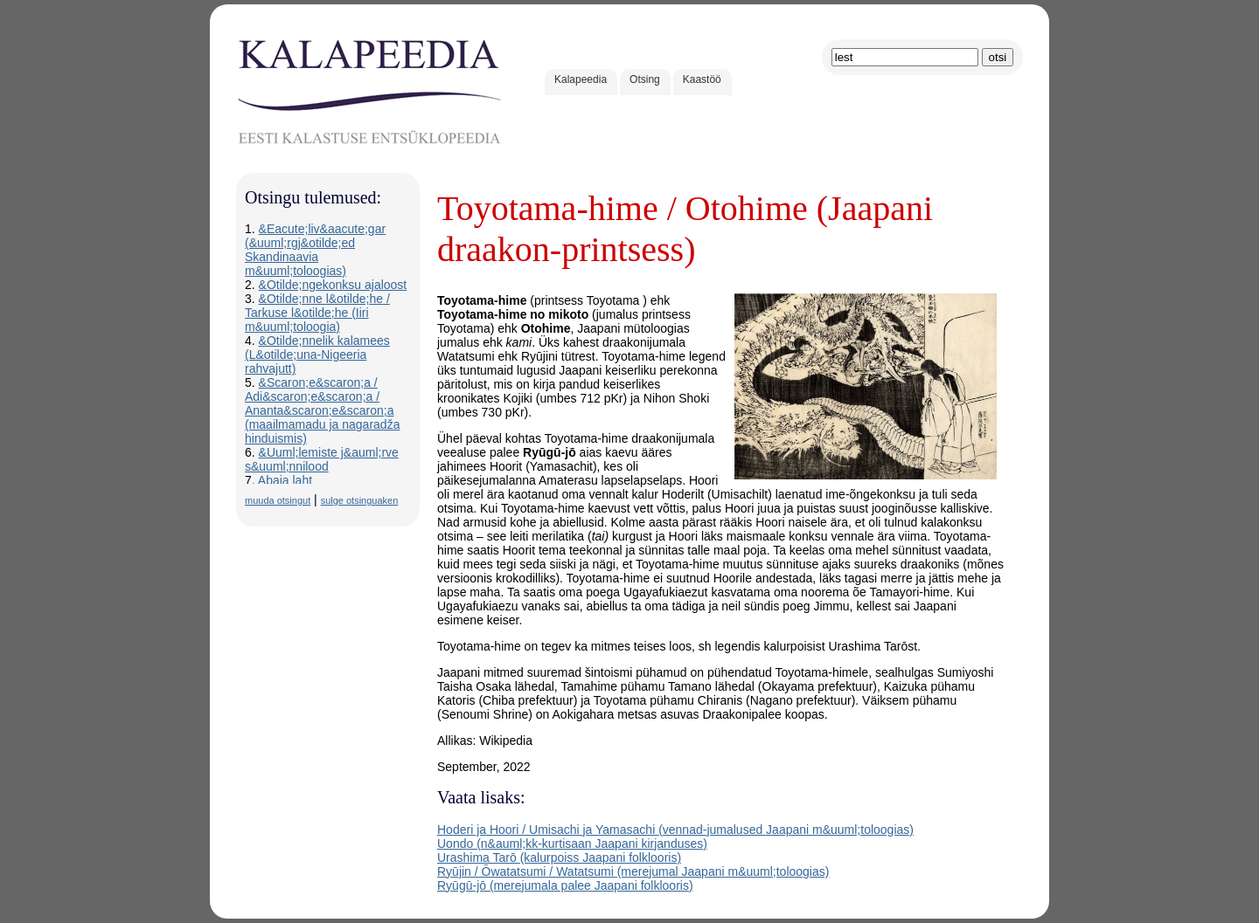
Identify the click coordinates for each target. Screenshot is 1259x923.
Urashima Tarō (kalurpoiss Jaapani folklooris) (559, 857)
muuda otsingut (277, 500)
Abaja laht (285, 480)
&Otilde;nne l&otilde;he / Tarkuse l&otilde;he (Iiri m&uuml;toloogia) (317, 313)
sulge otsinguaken (360, 500)
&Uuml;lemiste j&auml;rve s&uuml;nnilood (322, 459)
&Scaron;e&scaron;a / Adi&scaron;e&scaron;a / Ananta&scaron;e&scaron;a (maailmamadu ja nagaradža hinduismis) (322, 410)
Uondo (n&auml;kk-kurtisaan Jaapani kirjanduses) (572, 844)
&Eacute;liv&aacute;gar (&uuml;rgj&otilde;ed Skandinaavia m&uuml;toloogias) (315, 250)
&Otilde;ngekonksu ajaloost (333, 285)
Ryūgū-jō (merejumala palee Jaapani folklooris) (565, 885)
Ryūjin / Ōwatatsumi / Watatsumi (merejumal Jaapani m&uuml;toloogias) (633, 871)
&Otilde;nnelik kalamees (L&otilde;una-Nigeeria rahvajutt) (317, 354)
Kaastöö (702, 79)
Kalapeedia (580, 79)
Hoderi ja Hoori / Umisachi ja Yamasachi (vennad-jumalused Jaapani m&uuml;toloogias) (675, 830)
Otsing (645, 79)
